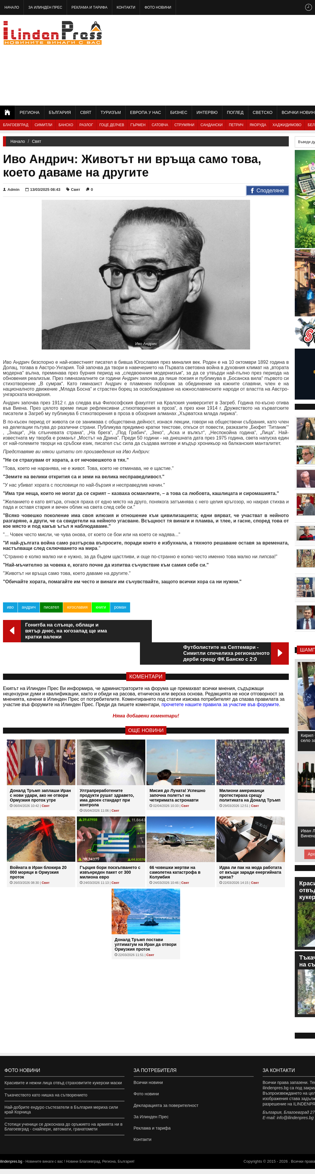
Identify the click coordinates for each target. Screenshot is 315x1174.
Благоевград (15, 125)
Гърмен (138, 125)
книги (101, 607)
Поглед (235, 112)
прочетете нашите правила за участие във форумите (220, 682)
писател (51, 607)
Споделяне (267, 191)
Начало (11, 7)
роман (120, 607)
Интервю (207, 112)
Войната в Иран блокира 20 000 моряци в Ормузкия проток (38, 850)
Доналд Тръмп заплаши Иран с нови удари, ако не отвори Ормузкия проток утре (40, 773)
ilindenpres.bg (11, 1166)
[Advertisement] (244, 59)
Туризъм (111, 112)
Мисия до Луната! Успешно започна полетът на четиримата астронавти (177, 773)
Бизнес (178, 112)
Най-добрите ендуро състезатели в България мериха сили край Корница (61, 1109)
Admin (11, 189)
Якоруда (257, 125)
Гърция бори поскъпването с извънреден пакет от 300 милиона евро (110, 850)
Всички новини (148, 1082)
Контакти (126, 7)
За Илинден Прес (45, 7)
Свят (85, 112)
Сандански (212, 125)
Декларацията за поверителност (165, 1107)
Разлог (86, 125)
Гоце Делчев (111, 125)
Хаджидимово (286, 125)
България (60, 112)
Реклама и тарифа (89, 7)
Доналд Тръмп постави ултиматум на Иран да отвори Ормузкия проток (146, 922)
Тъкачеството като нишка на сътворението (45, 1095)
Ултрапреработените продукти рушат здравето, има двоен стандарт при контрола (107, 775)
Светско (262, 112)
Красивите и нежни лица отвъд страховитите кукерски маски (63, 1082)
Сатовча (160, 125)
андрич (29, 607)
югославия (77, 607)
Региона (30, 112)
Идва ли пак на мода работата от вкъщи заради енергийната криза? (250, 850)
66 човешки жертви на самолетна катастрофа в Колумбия (174, 850)
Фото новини (157, 7)
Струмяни (184, 125)
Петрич (236, 125)
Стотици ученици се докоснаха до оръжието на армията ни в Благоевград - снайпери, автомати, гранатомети (63, 1126)
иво (10, 607)
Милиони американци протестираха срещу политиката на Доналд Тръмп (249, 773)
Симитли (43, 125)
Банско (66, 125)
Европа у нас (145, 112)
